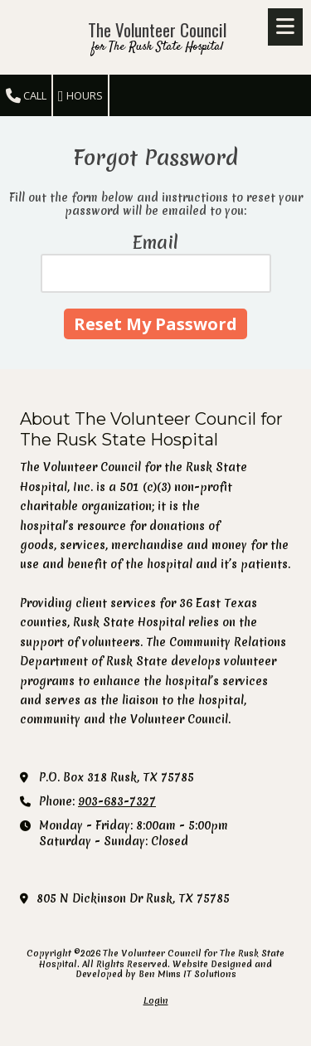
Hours (80, 96)
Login (155, 1000)
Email (155, 243)
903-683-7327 (117, 801)
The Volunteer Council (157, 29)
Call (26, 96)
